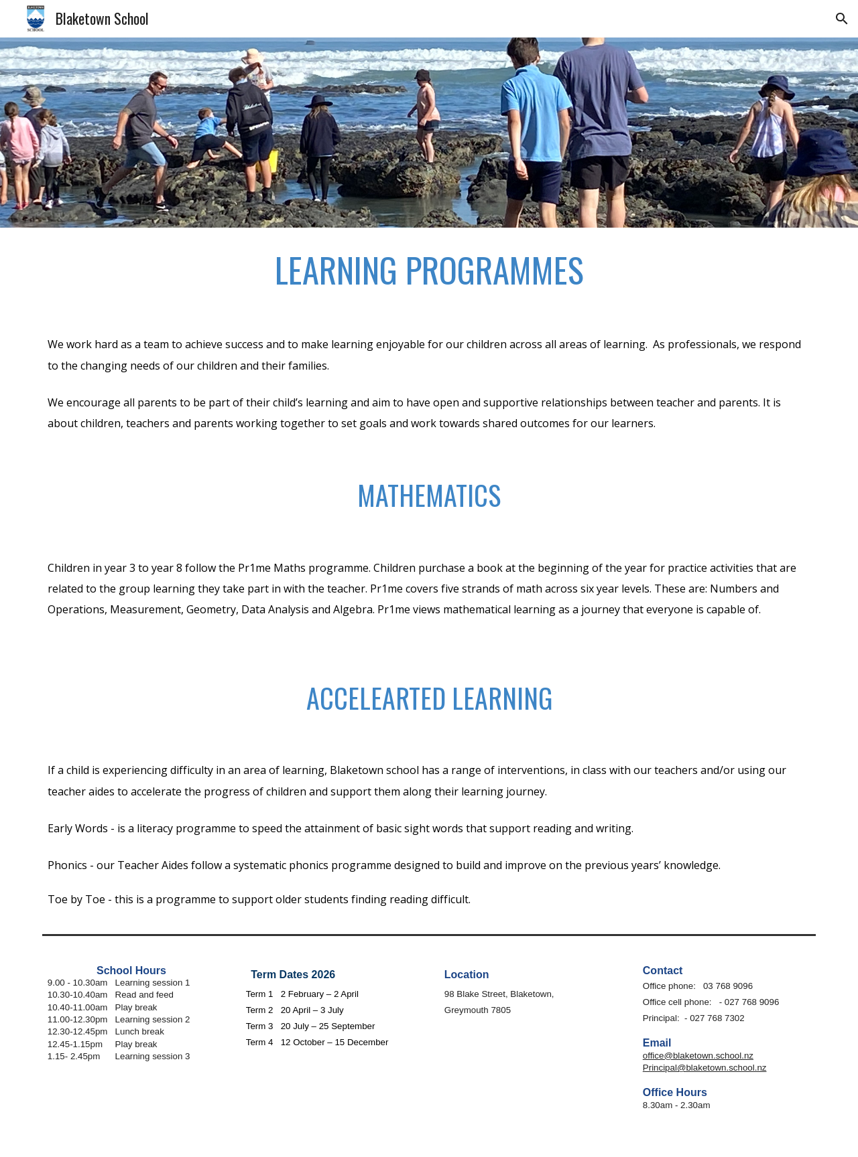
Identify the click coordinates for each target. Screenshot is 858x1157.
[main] (429, 270)
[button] (842, 19)
